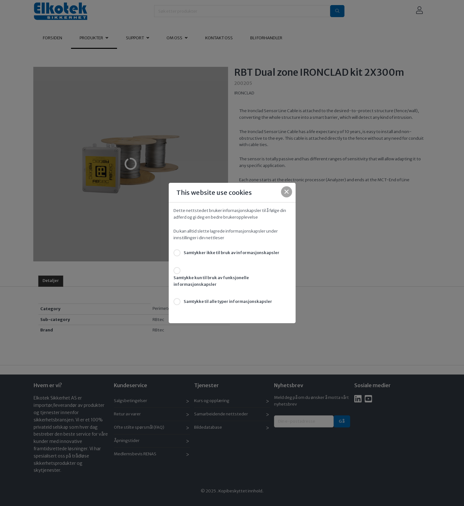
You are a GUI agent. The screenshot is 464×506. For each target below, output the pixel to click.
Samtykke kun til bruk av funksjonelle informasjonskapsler (211, 281)
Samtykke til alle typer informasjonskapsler (228, 301)
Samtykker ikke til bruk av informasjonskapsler (231, 252)
